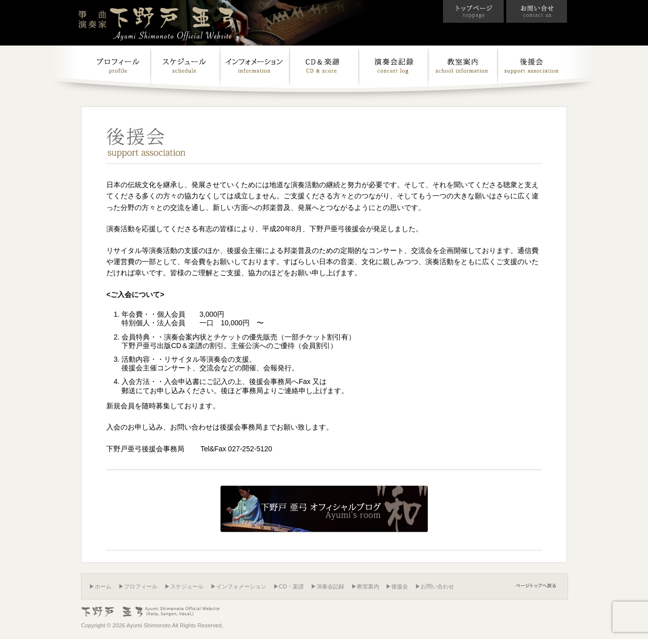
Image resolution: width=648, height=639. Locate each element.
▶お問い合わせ (434, 586)
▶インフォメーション (238, 586)
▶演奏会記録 (327, 586)
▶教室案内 (365, 586)
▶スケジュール (184, 586)
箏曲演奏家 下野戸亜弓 (157, 22)
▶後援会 (397, 586)
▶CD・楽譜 (288, 586)
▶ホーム (100, 586)
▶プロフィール (137, 586)
